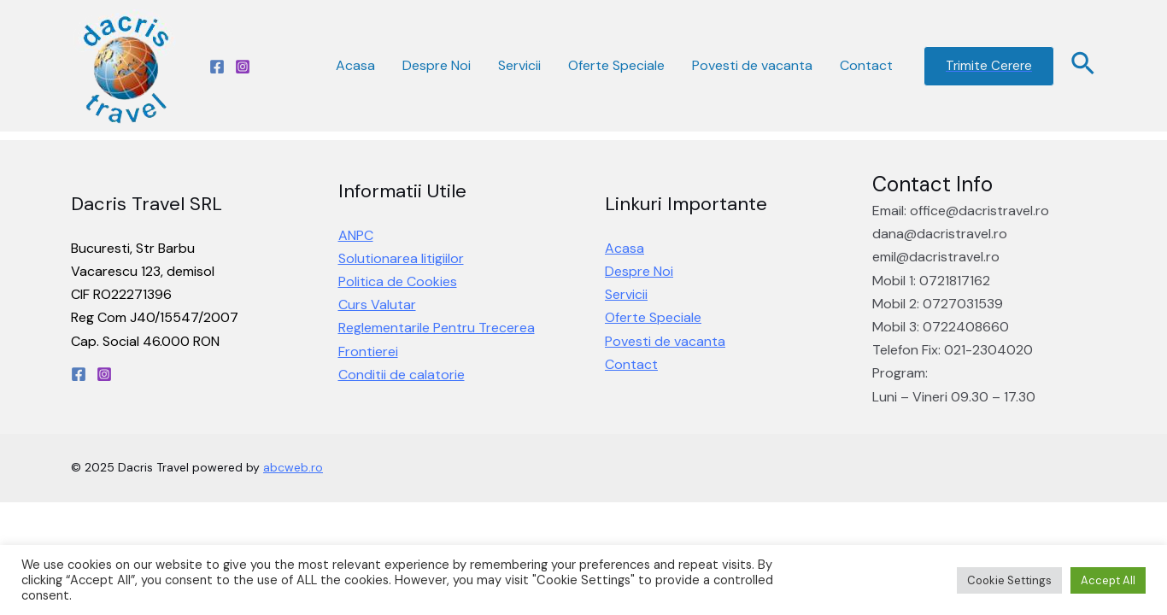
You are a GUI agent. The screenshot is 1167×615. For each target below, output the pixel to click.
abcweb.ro (293, 467)
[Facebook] (217, 66)
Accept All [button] (1108, 580)
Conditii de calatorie (401, 375)
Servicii (519, 65)
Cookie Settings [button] (1009, 580)
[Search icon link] (1083, 66)
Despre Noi (436, 65)
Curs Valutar (377, 304)
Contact (866, 65)
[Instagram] (242, 66)
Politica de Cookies (397, 281)
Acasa (355, 65)
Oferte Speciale (616, 65)
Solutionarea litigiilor (401, 258)
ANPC (355, 235)
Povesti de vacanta (752, 65)
